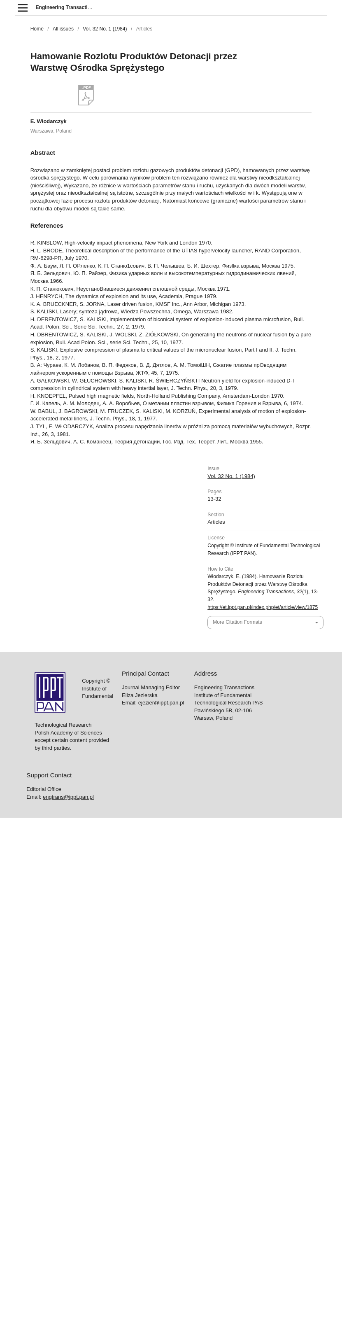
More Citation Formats (237, 622)
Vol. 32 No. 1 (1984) (105, 29)
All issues (63, 29)
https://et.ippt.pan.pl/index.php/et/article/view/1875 (262, 607)
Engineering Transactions (66, 7)
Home (37, 29)
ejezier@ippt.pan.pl (161, 703)
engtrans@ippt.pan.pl (68, 797)
